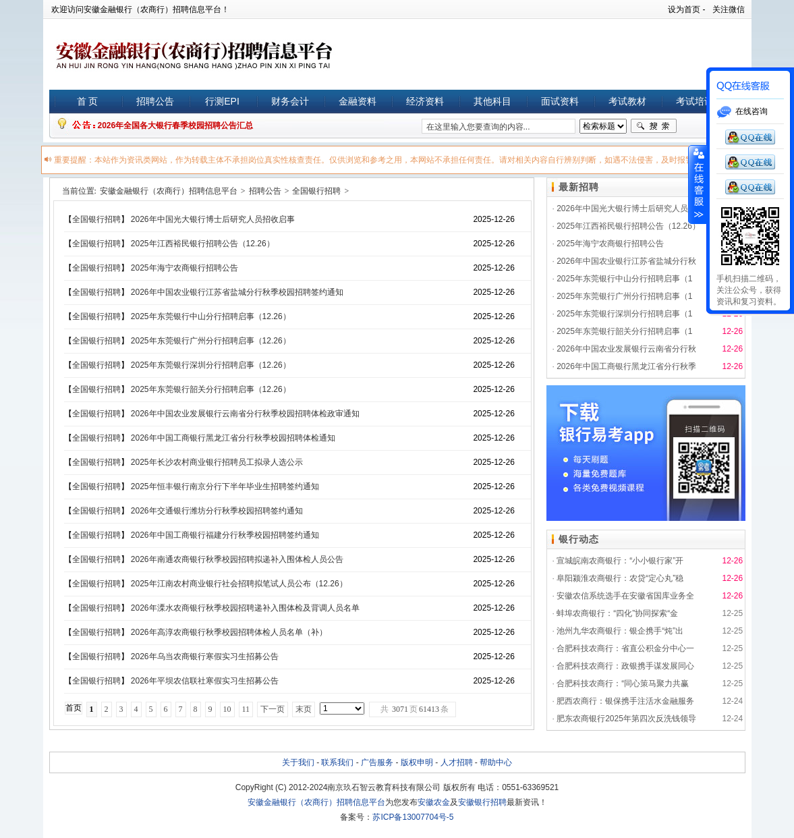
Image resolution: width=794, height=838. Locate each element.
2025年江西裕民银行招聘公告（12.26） (203, 243)
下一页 (272, 709)
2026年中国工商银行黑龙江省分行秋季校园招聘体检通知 (233, 438)
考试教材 (627, 101)
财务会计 (290, 101)
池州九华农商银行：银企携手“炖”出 (620, 631)
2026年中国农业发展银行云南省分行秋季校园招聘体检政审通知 (245, 413)
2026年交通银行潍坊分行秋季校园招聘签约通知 (217, 510)
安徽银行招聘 (482, 802)
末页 (303, 709)
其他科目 (492, 101)
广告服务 (377, 762)
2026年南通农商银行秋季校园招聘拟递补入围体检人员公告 (237, 559)
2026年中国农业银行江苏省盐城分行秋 (626, 261)
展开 (697, 185)
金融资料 (357, 101)
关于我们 (298, 762)
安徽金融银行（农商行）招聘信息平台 (168, 191)
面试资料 (560, 101)
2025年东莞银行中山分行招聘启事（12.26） (211, 316)
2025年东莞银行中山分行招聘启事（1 (624, 278)
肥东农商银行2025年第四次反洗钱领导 (626, 718)
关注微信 (728, 9)
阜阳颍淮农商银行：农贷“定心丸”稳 (620, 578)
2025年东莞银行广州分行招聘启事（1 (624, 296)
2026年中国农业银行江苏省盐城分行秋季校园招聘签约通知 (237, 292)
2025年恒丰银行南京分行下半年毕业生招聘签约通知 (225, 486)
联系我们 (337, 762)
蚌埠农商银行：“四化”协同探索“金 (617, 613)
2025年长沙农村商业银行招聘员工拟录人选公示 (217, 462)
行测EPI (222, 101)
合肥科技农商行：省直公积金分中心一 (625, 648)
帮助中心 (496, 762)
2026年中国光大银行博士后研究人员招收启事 (213, 219)
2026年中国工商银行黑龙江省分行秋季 (626, 366)
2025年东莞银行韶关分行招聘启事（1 (624, 331)
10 (227, 709)
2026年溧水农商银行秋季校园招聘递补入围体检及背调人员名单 (245, 608)
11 (246, 709)
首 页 (87, 101)
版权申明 (417, 762)
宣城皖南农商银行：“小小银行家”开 (620, 560)
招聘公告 (155, 101)
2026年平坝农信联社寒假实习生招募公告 (205, 681)
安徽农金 (434, 802)
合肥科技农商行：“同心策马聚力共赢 (623, 683)
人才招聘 (457, 762)
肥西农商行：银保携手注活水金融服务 (625, 701)
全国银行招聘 (316, 191)
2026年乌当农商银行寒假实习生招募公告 (205, 656)
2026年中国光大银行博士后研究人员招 (626, 208)
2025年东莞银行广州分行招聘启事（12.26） (211, 340)
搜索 (654, 126)
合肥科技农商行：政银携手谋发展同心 (625, 666)
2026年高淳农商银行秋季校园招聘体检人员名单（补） (229, 632)
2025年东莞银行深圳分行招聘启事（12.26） (211, 365)
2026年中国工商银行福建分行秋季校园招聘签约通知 (225, 535)
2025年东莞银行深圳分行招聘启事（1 (624, 313)
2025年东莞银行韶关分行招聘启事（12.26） (211, 389)
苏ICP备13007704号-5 (412, 817)
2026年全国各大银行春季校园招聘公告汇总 (176, 125)
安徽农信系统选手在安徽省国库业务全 (625, 595)
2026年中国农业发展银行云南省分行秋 (626, 349)
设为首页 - (686, 9)
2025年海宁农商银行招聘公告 (184, 268)
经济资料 (425, 101)
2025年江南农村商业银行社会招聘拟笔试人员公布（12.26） (239, 583)
